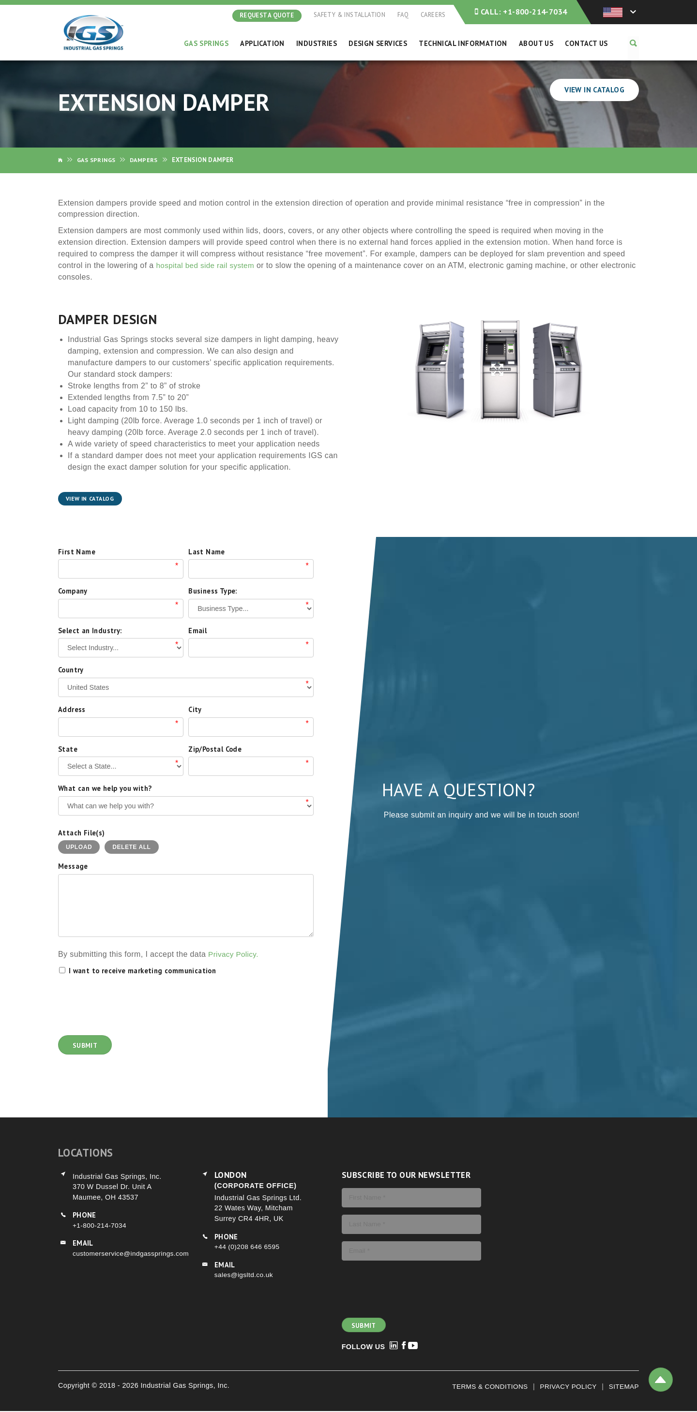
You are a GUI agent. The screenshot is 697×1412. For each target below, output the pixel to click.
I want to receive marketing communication (142, 971)
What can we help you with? (105, 788)
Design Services (379, 43)
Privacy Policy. (235, 955)
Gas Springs (209, 43)
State (67, 749)
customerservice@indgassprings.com (134, 1254)
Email (197, 631)
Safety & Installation (349, 15)
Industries (319, 43)
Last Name (206, 552)
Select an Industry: (90, 631)
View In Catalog (592, 90)
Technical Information (464, 43)
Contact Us (587, 43)
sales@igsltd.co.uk (245, 1275)
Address (72, 709)
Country (71, 670)
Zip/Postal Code (215, 749)
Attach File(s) (81, 833)
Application (265, 43)
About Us (537, 43)
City (195, 709)
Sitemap (623, 1387)
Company (73, 591)
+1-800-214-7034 (520, 12)
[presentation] (131, 1005)
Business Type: (212, 591)
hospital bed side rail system (207, 266)
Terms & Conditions (483, 1387)
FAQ (402, 15)
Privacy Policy (565, 1387)
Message (73, 867)
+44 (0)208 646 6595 (248, 1247)
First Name (76, 552)
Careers (433, 15)
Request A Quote (266, 15)
